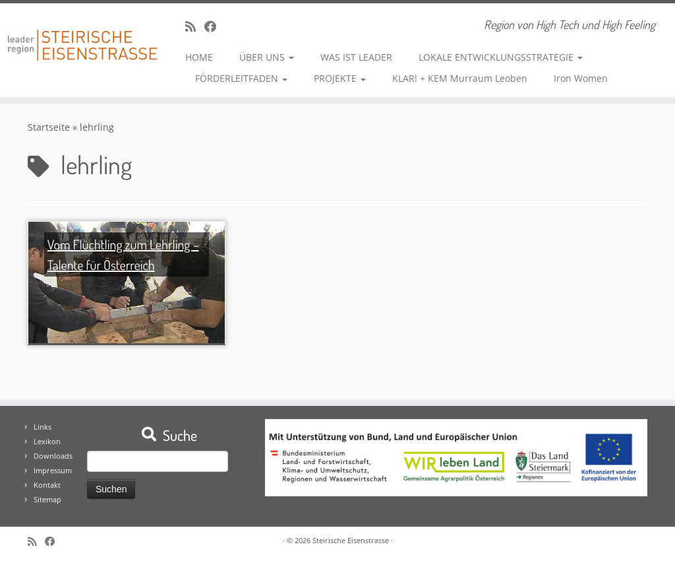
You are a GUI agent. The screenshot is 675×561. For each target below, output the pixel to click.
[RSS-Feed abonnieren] (194, 26)
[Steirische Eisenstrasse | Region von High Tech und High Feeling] (79, 35)
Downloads (53, 456)
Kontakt (47, 485)
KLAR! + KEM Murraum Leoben (459, 78)
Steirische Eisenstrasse (350, 540)
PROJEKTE (340, 78)
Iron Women (581, 78)
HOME (199, 57)
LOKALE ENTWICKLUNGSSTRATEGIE (501, 57)
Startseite (49, 127)
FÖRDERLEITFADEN (241, 78)
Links (42, 427)
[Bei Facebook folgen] (214, 26)
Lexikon (47, 441)
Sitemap (47, 499)
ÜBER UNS (266, 57)
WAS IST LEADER (356, 57)
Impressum (53, 470)
